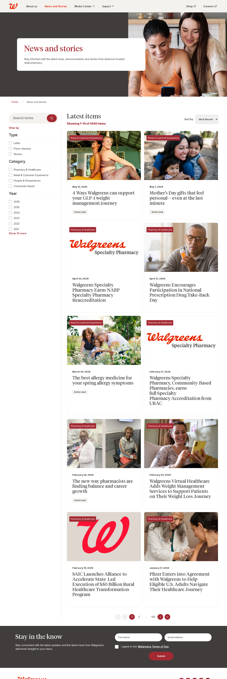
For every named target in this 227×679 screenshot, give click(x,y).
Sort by (188, 119)
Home (14, 101)
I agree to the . (145, 624)
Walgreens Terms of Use (153, 624)
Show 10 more (18, 233)
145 (153, 594)
